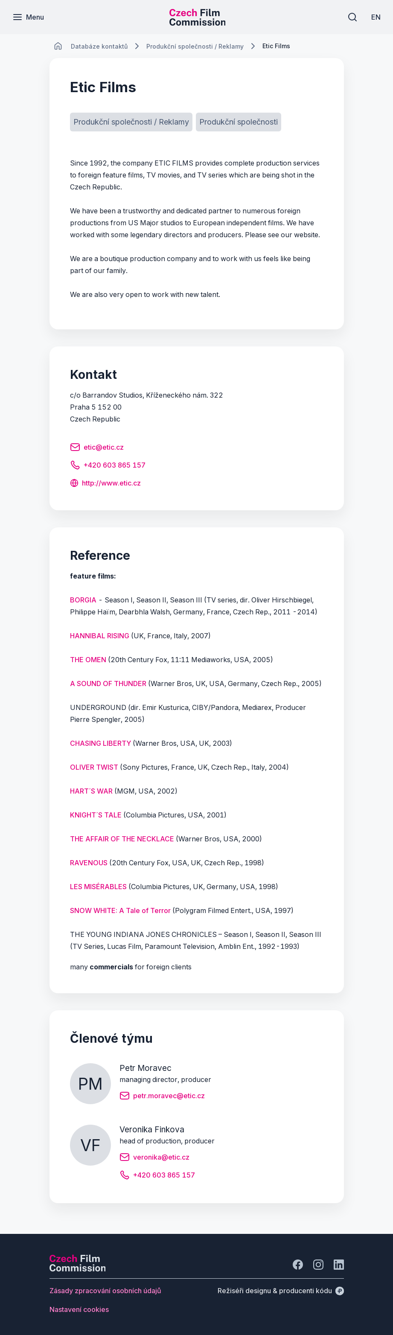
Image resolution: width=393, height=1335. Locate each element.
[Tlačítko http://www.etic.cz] (105, 484)
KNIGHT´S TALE (96, 815)
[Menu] (28, 17)
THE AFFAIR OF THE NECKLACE (122, 839)
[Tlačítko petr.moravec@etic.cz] (162, 1097)
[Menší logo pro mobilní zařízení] (197, 23)
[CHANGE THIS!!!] (58, 46)
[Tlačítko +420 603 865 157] (108, 466)
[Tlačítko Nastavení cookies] (79, 1309)
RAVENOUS (89, 862)
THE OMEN (88, 659)
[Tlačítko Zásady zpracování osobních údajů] (105, 1291)
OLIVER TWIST (94, 767)
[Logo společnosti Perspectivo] (77, 1269)
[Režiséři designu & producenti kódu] (281, 1291)
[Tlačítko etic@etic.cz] (97, 448)
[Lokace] (99, 46)
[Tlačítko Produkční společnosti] (238, 122)
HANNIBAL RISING (99, 635)
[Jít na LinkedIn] (339, 1264)
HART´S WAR (91, 791)
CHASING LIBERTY (100, 743)
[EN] (375, 17)
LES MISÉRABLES (98, 886)
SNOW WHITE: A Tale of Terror (120, 910)
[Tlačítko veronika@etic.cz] (154, 1158)
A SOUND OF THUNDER (108, 683)
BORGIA (83, 600)
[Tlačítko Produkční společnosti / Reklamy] (131, 122)
